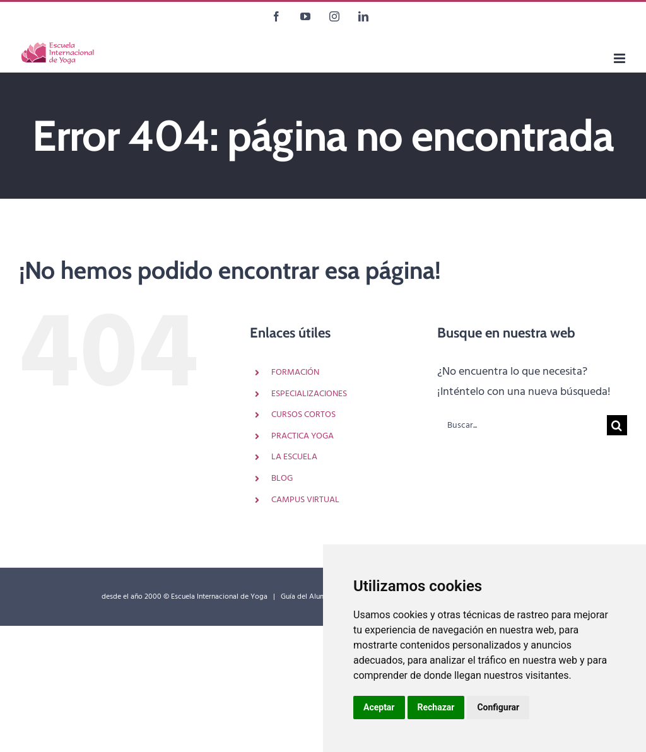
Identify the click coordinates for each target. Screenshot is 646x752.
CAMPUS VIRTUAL (305, 500)
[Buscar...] (522, 425)
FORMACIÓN (295, 372)
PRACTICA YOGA (302, 436)
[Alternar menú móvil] (620, 58)
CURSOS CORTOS (303, 415)
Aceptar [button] (379, 707)
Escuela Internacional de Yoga (219, 596)
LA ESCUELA (294, 457)
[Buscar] (617, 425)
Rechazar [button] (436, 707)
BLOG (282, 478)
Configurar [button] (498, 707)
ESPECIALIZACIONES (309, 394)
